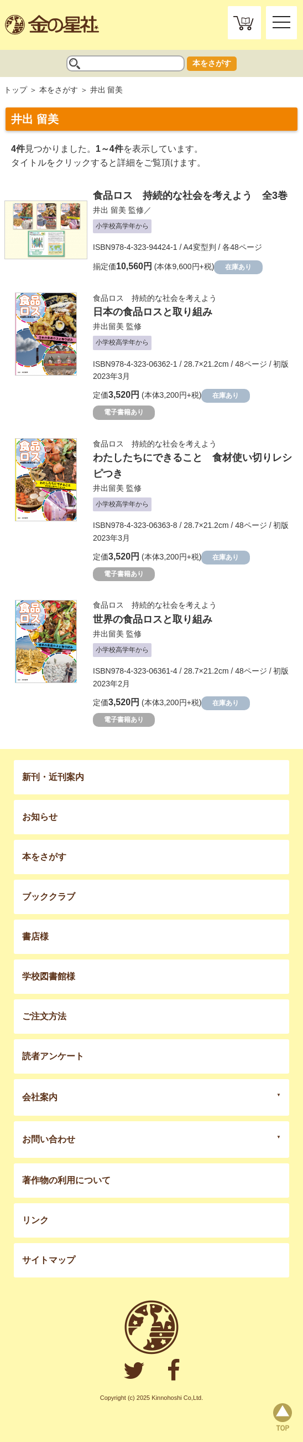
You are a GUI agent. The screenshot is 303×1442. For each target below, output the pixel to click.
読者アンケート (53, 1056)
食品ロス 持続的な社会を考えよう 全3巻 (190, 195)
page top (282, 1417)
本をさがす (211, 63)
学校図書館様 (48, 976)
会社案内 (40, 1097)
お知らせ (40, 817)
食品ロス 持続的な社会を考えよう (155, 298)
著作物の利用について (66, 1180)
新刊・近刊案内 (53, 777)
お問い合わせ (48, 1139)
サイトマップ (48, 1260)
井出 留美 (109, 210)
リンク (35, 1220)
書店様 (35, 936)
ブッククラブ (48, 896)
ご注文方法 (44, 1016)
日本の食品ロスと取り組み (152, 311)
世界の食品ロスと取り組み (152, 619)
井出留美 (108, 326)
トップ (15, 89)
